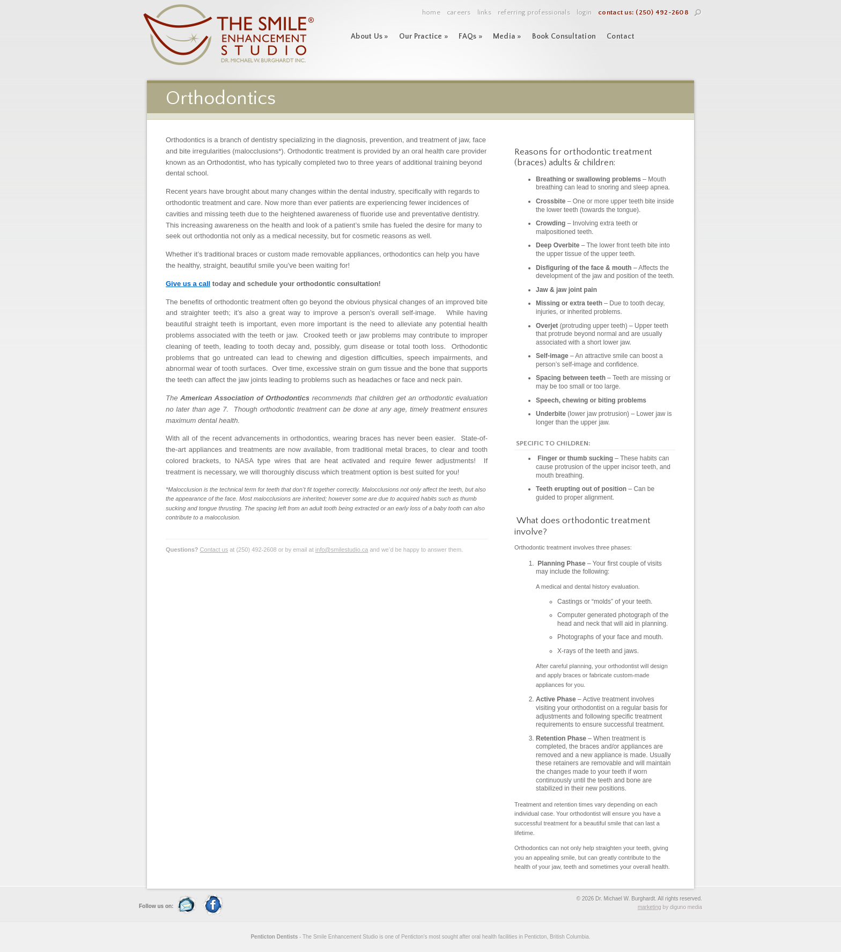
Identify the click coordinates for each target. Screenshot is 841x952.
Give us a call (188, 284)
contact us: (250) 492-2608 (643, 12)
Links (484, 12)
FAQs (470, 36)
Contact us (214, 549)
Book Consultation (564, 36)
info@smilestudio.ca (341, 549)
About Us (369, 36)
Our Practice (423, 36)
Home (431, 12)
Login (584, 12)
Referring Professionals (534, 12)
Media (507, 36)
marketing (649, 907)
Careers (459, 12)
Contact (621, 36)
